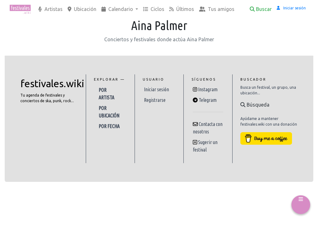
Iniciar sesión (156, 89)
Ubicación (82, 9)
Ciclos (153, 9)
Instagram (208, 89)
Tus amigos (216, 9)
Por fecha (109, 126)
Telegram (208, 100)
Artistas (50, 9)
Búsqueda (254, 105)
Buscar (261, 9)
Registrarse (155, 100)
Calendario (117, 9)
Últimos (181, 9)
